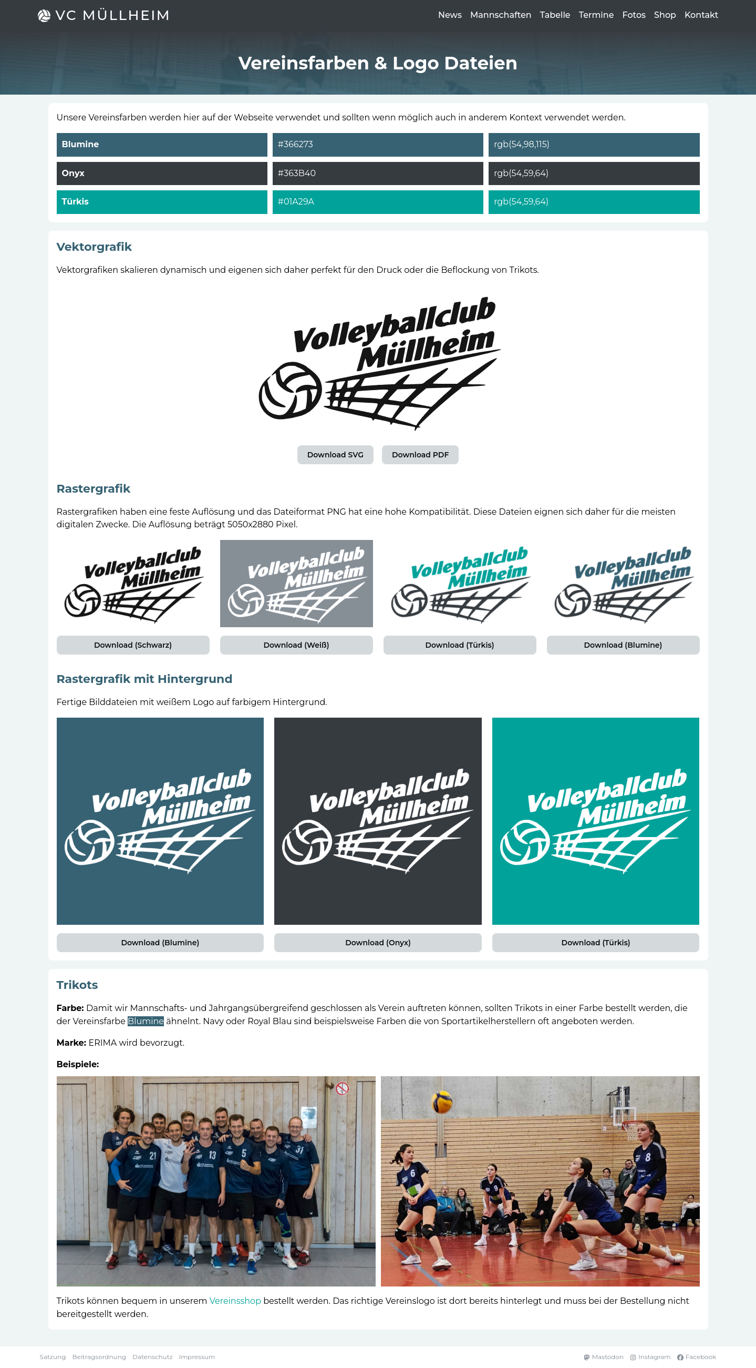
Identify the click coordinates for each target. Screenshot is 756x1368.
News (450, 15)
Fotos (634, 15)
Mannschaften (501, 15)
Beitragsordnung (99, 1357)
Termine (596, 15)
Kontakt (702, 15)
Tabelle (555, 15)
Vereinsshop (235, 1301)
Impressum (197, 1357)
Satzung (53, 1357)
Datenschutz (152, 1357)
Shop (665, 15)
